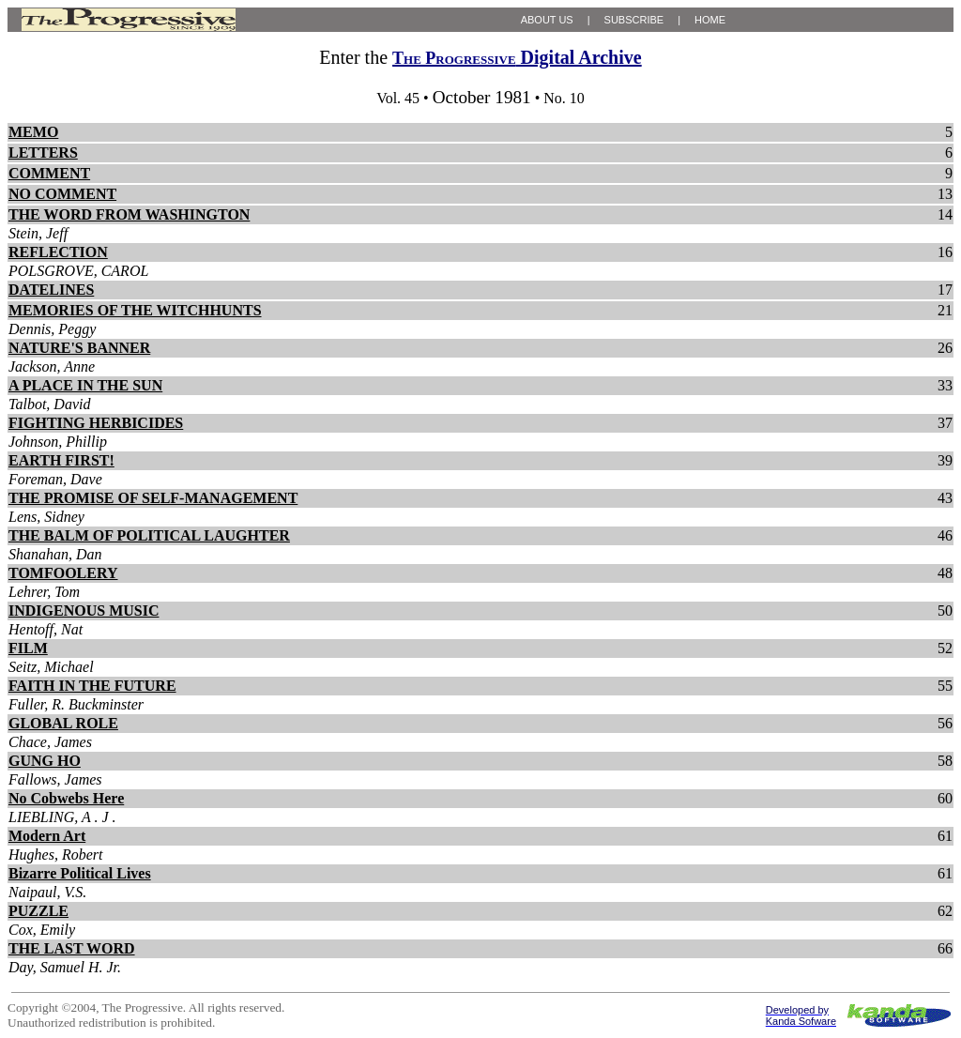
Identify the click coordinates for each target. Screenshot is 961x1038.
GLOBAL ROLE (63, 723)
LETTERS (43, 152)
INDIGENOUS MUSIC (83, 610)
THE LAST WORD (71, 948)
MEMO (33, 132)
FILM (28, 648)
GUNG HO (44, 761)
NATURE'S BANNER (79, 348)
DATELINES (51, 290)
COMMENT (49, 173)
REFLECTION (58, 252)
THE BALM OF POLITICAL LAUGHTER (149, 535)
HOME (709, 19)
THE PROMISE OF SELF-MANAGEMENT (152, 498)
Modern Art (46, 836)
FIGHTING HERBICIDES (95, 423)
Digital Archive (517, 57)
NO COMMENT (62, 194)
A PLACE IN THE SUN (85, 385)
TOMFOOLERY (62, 573)
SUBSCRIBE (634, 19)
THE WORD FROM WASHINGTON (129, 214)
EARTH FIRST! (61, 460)
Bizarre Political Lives (79, 873)
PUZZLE (38, 911)
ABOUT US (547, 19)
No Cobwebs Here (66, 798)
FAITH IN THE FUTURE (92, 686)
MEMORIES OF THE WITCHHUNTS (135, 310)
